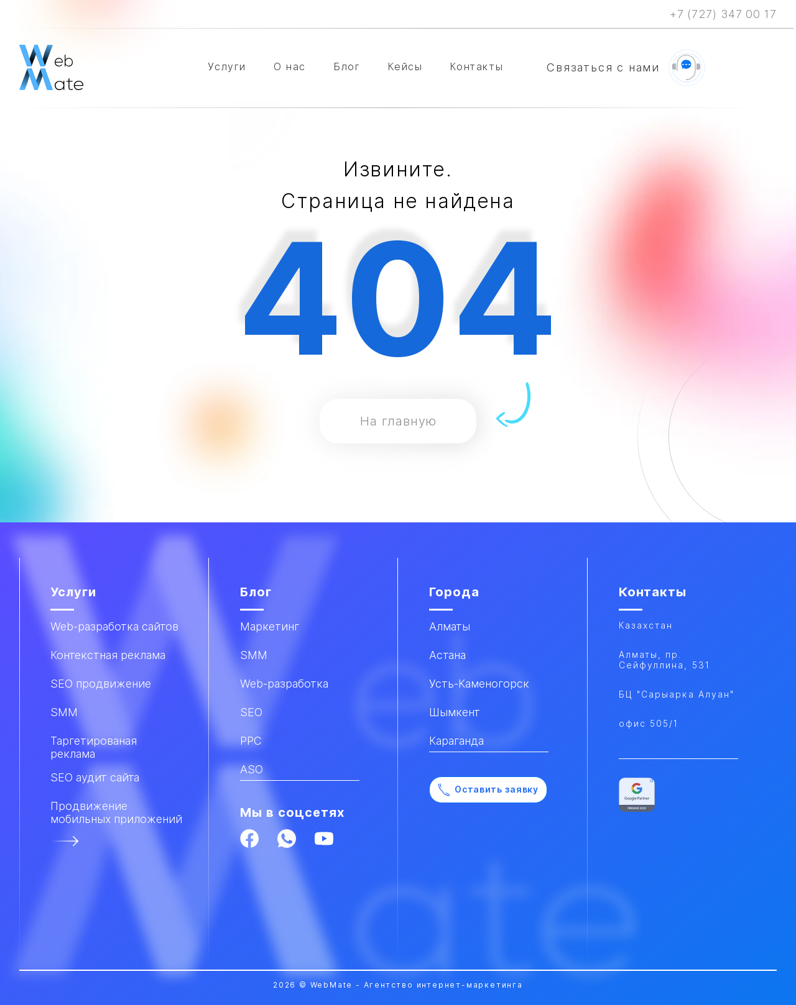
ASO (251, 769)
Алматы (449, 626)
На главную (398, 421)
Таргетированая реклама (93, 747)
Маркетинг (270, 626)
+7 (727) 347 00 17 (723, 13)
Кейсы (404, 66)
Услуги (227, 66)
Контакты (476, 66)
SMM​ (64, 712)
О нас (290, 66)
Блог (346, 66)
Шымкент (454, 712)
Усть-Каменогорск (479, 683)
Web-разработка (284, 683)
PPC (251, 740)
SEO (251, 712)
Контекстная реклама (107, 655)
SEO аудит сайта (94, 777)
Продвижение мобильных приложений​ (116, 812)
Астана (447, 655)
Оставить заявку (488, 789)
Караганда (456, 740)
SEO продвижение (100, 683)
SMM (253, 655)
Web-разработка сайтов (114, 626)
